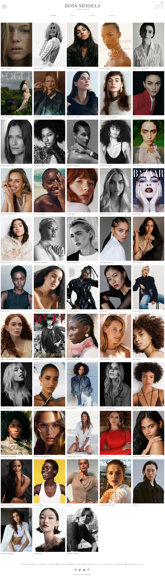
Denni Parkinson (7, 166)
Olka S (69, 505)
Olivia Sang (38, 505)
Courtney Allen (73, 117)
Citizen (92, 15)
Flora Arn (71, 214)
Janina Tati (5, 311)
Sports (111, 15)
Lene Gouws (105, 360)
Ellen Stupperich (8, 214)
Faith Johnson (40, 214)
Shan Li (136, 505)
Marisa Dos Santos (74, 457)
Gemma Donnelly (107, 214)
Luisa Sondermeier (107, 408)
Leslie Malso (6, 408)
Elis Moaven (138, 166)
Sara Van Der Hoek (108, 505)
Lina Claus (38, 408)
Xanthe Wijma (72, 554)
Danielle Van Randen (108, 117)
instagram (159, 6)
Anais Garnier (7, 69)
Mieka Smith (105, 457)
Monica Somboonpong (142, 457)
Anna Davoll (39, 69)
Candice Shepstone (141, 69)
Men (72, 15)
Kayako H (37, 360)
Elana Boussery (106, 166)
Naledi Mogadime (8, 505)
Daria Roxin (137, 117)
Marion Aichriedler (42, 457)
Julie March (137, 311)
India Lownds (72, 263)
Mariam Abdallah (140, 408)
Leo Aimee (137, 360)
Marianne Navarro (8, 457)
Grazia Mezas (6, 263)
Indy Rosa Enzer (106, 263)
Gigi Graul (137, 214)
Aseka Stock (105, 69)
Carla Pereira (6, 117)
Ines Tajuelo (138, 263)
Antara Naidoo (73, 69)
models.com (158, 8)
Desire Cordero (73, 166)
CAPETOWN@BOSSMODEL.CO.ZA (129, 564)
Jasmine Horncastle (42, 311)
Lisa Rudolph (72, 408)
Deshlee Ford (39, 166)
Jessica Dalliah (73, 311)
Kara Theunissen (8, 360)
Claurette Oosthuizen (43, 117)
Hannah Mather (40, 263)
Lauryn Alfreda (73, 360)
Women (53, 15)
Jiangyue (103, 311)
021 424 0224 (106, 564)
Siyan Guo (38, 554)
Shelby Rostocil (7, 554)
